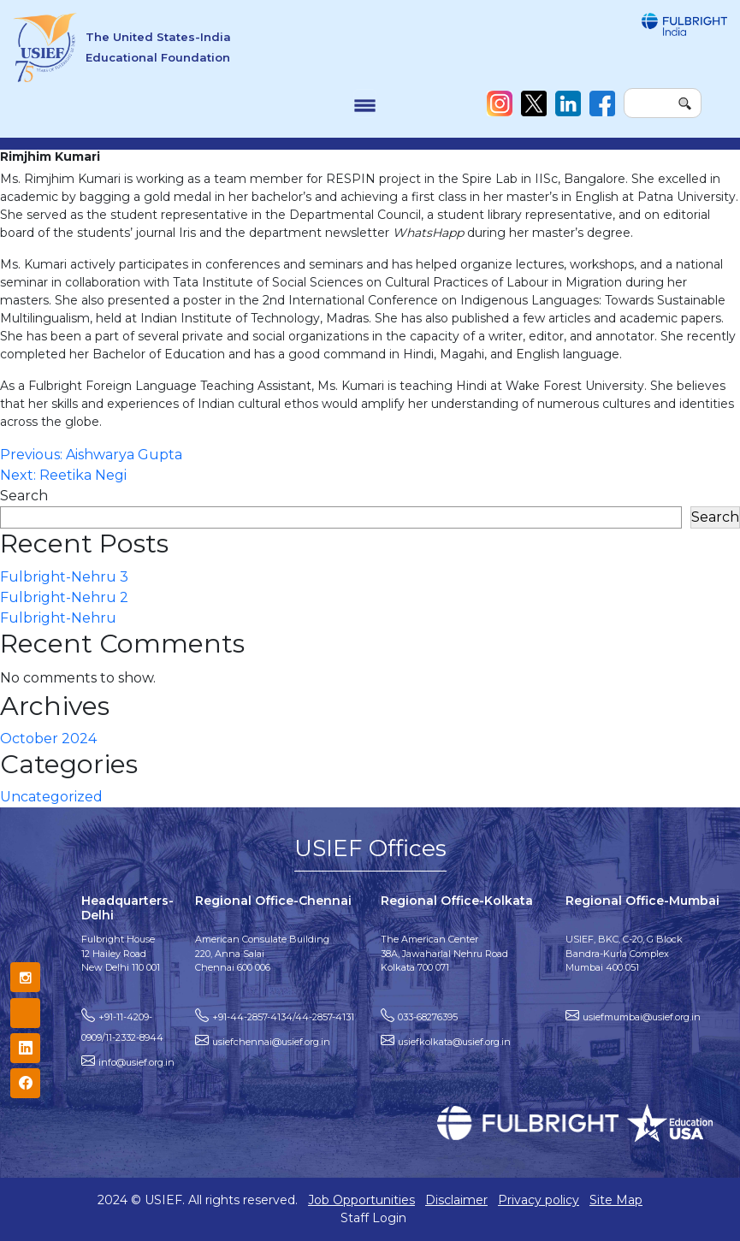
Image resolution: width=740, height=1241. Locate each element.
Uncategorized (51, 797)
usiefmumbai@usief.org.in (642, 1017)
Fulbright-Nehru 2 (64, 597)
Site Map (615, 1200)
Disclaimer (456, 1200)
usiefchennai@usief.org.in (271, 1042)
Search (24, 496)
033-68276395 (428, 1017)
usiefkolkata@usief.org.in (454, 1042)
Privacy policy (538, 1200)
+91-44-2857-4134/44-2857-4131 (283, 1017)
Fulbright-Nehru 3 (64, 577)
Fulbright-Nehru (58, 618)
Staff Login (373, 1218)
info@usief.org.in (136, 1062)
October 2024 (48, 738)
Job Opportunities (361, 1200)
